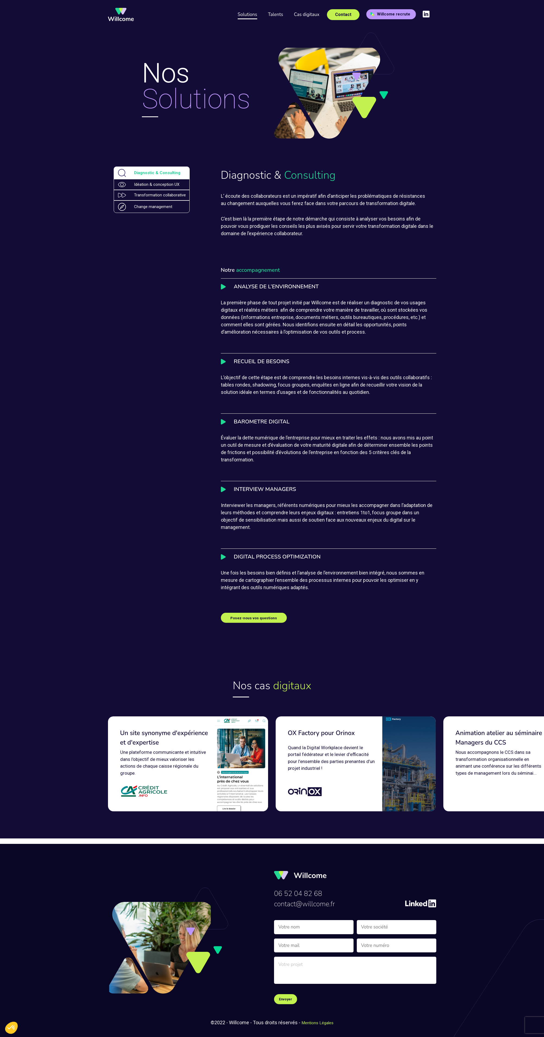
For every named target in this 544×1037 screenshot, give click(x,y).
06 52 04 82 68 (302, 890)
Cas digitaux (306, 14)
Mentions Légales (317, 1022)
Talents (275, 14)
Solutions (247, 14)
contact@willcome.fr (310, 902)
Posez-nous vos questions (259, 618)
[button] (11, 1027)
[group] (188, 764)
